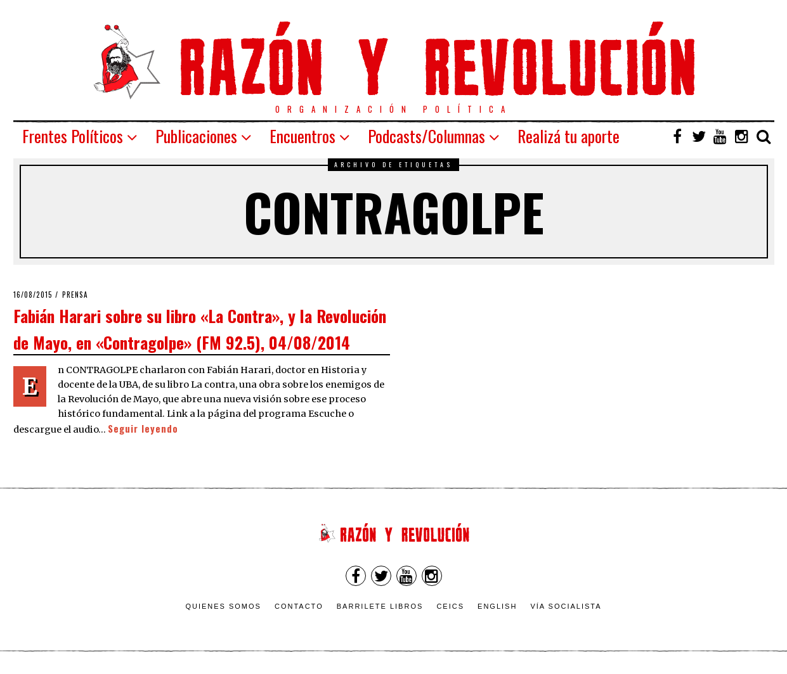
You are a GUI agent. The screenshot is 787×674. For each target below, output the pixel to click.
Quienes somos (223, 606)
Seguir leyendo (143, 428)
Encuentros (302, 136)
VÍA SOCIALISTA (565, 606)
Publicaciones (196, 136)
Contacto (299, 606)
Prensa (75, 294)
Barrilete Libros (380, 606)
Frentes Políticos (72, 136)
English (497, 606)
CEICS (450, 606)
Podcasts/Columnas (426, 136)
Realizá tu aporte (568, 136)
